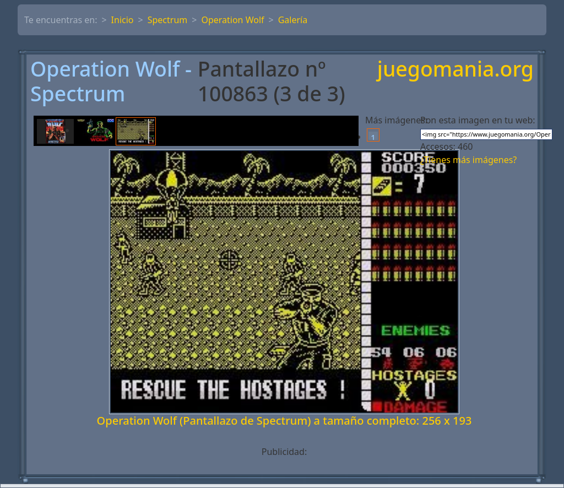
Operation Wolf (232, 20)
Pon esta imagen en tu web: (477, 120)
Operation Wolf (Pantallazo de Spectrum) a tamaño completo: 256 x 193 (284, 420)
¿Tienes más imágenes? (468, 160)
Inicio (122, 20)
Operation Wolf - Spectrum (111, 81)
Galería (293, 20)
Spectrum (168, 20)
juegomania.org (455, 70)
